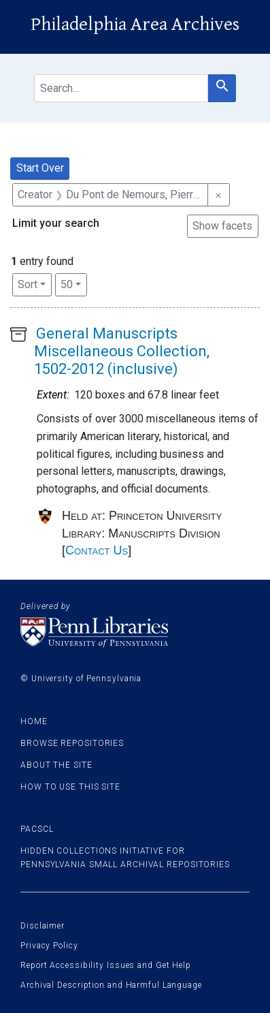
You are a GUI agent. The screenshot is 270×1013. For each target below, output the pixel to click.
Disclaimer (42, 926)
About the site (56, 765)
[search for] (121, 88)
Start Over (40, 167)
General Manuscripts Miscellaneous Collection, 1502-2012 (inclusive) (121, 351)
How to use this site (70, 787)
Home (34, 721)
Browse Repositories (72, 743)
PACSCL (36, 829)
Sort (27, 284)
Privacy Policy (49, 945)
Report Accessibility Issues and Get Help (105, 965)
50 (74, 283)
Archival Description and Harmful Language (111, 985)
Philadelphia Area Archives (135, 24)
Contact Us (96, 550)
